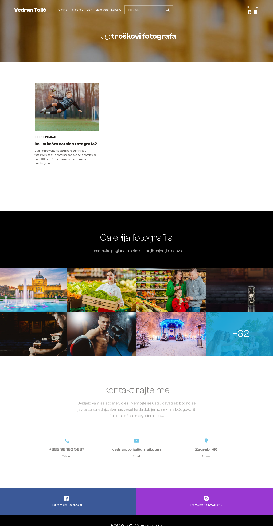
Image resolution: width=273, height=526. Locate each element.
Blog (89, 9)
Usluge (62, 9)
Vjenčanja (102, 9)
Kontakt (116, 9)
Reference (77, 9)
